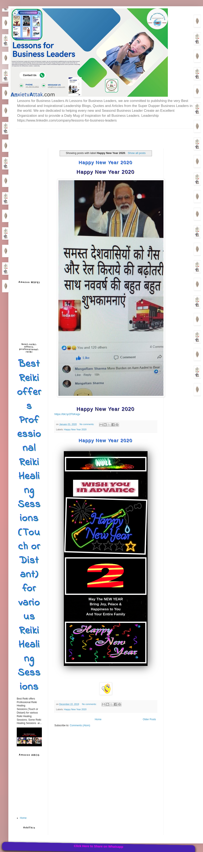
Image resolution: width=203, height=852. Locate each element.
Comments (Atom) (80, 725)
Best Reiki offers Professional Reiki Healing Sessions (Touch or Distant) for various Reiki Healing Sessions (29, 525)
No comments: (87, 424)
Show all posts (137, 153)
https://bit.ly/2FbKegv (67, 414)
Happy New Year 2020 (106, 162)
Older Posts (149, 719)
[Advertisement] (66, 134)
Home (98, 719)
